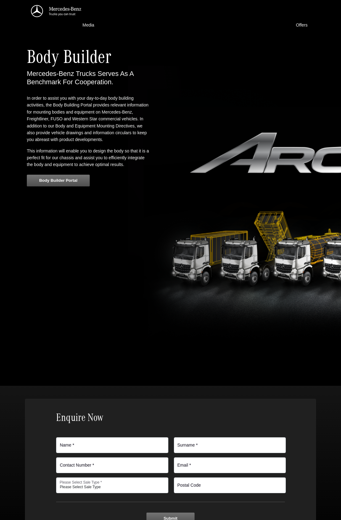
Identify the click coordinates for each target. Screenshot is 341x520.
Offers (302, 25)
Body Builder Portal (58, 180)
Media (88, 25)
